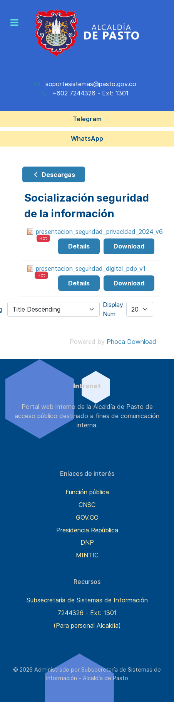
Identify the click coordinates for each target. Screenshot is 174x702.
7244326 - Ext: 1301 (87, 613)
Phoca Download (131, 341)
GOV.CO (87, 517)
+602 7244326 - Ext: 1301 (90, 93)
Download (129, 246)
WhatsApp (87, 138)
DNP (87, 542)
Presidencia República (87, 530)
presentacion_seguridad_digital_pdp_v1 (91, 268)
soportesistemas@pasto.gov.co (90, 84)
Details (79, 246)
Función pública (87, 492)
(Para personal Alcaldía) (87, 625)
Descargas (53, 174)
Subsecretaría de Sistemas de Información (87, 600)
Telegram (87, 119)
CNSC (87, 505)
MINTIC (87, 555)
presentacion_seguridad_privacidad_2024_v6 (99, 231)
